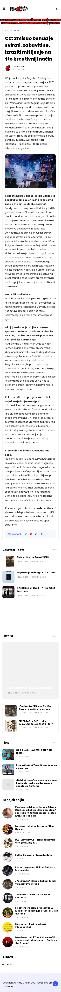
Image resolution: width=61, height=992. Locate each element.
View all (55, 550)
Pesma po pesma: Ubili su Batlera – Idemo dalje (35, 869)
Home (8, 30)
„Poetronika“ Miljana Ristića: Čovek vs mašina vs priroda (35, 707)
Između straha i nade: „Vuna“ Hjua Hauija (34, 827)
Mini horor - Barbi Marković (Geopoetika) (30, 925)
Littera (11, 682)
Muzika (17, 30)
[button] (47, 534)
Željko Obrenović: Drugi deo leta (29, 688)
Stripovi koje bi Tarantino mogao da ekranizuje (36, 766)
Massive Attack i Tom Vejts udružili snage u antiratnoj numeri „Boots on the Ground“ (36, 940)
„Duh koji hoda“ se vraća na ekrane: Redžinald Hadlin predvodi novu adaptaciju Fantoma (36, 783)
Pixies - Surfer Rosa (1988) (33, 557)
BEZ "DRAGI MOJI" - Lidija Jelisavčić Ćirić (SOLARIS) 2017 (36, 722)
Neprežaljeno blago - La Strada (36, 572)
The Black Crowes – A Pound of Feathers (36, 589)
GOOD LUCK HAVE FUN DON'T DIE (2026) (34, 751)
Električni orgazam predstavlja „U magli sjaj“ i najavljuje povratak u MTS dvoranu (36, 910)
